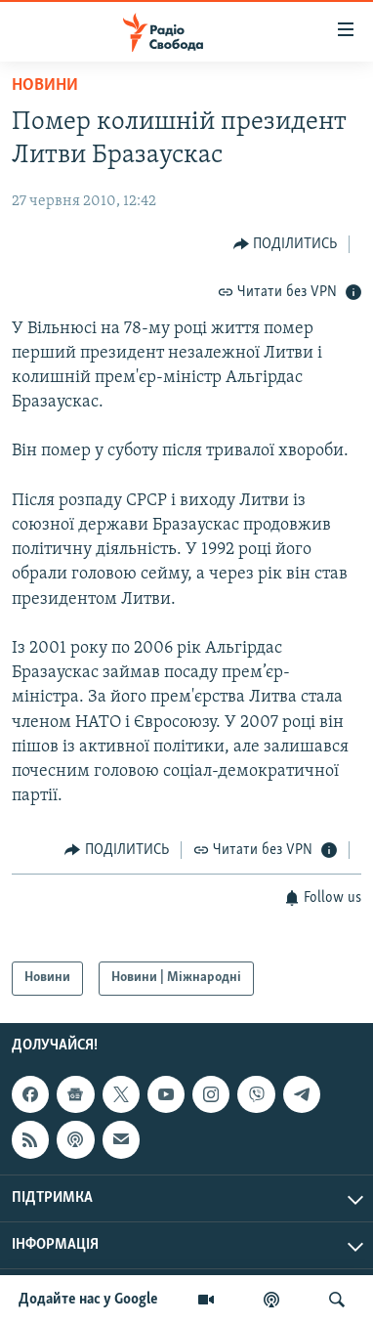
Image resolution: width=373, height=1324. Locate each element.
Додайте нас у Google (88, 1299)
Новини (45, 85)
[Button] (285, 244)
